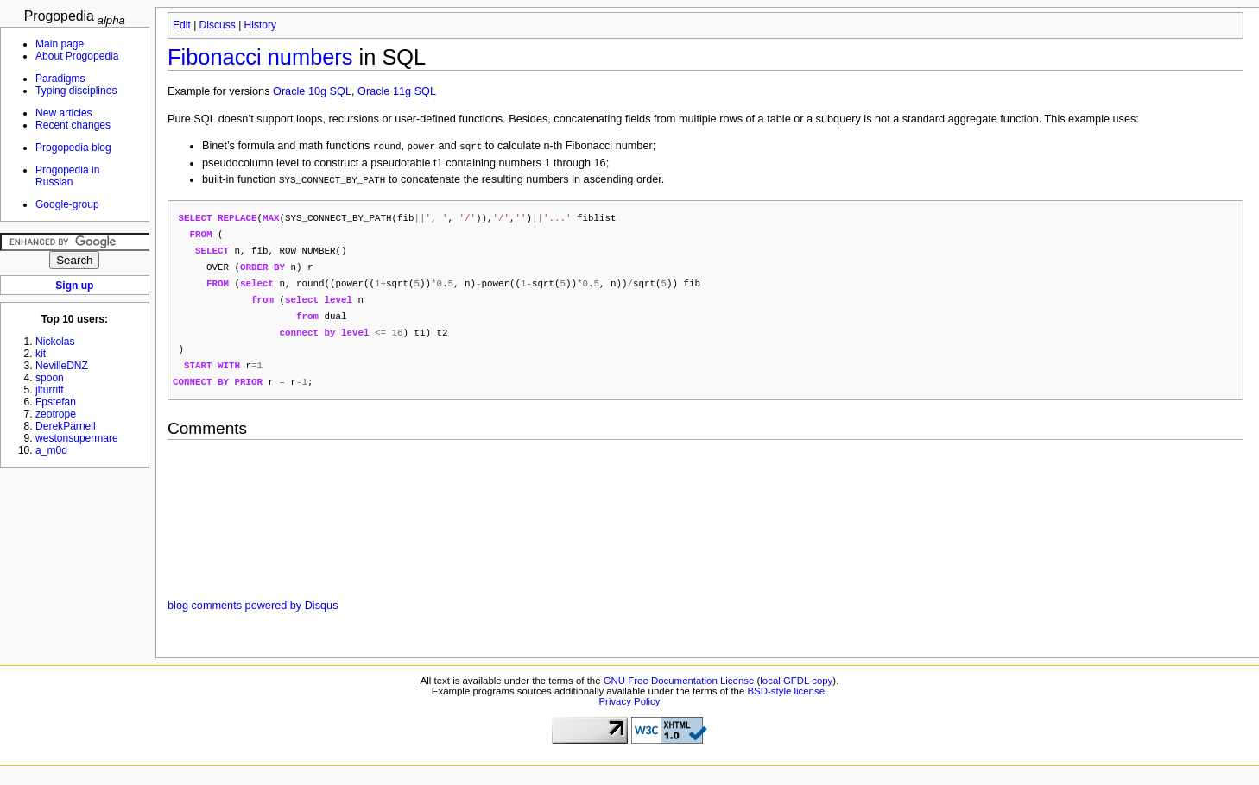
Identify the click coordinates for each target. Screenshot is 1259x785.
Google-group (67, 204)
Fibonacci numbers (260, 57)
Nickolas (55, 342)
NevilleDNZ (61, 366)
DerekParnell (65, 426)
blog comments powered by (253, 615)
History (260, 25)
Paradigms (60, 78)
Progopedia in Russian (67, 176)
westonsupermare (76, 438)
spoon (49, 378)
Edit (182, 25)
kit (40, 354)
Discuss (217, 25)
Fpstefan (55, 402)
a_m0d (51, 450)
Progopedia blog (73, 147)
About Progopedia (76, 56)
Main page (59, 44)
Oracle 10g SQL (312, 91)
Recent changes (73, 125)
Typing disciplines (76, 91)
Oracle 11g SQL (396, 91)
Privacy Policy (629, 711)
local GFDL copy (796, 690)
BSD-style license (787, 700)
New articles (63, 113)
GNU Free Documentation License (679, 690)
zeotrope (55, 414)
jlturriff (49, 390)
